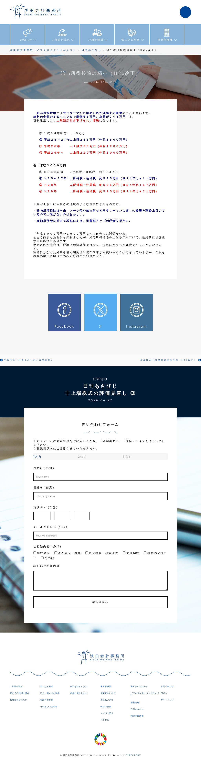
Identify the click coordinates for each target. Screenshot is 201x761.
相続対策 (41, 552)
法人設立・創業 (67, 552)
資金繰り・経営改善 (102, 552)
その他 (47, 557)
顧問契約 (131, 552)
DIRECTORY (133, 755)
